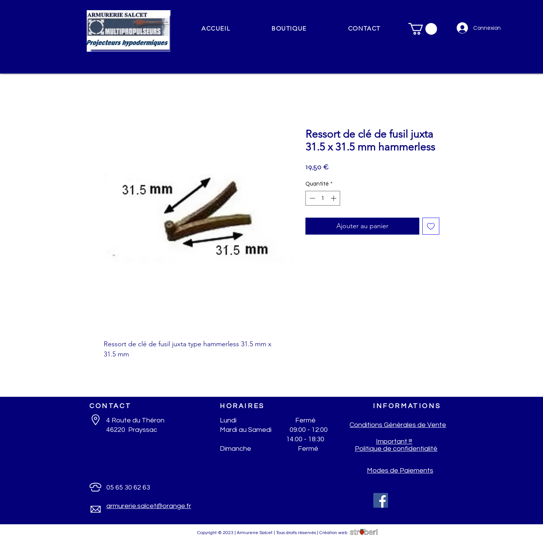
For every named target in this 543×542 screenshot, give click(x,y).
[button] (289, 29)
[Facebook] (380, 500)
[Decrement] (312, 198)
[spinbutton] (323, 198)
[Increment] (334, 198)
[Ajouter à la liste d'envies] (430, 226)
